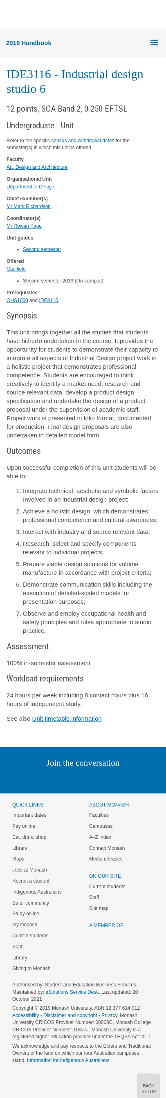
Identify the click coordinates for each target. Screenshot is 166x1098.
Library (19, 848)
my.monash (24, 925)
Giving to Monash (31, 968)
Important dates (29, 815)
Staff (17, 947)
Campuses (100, 826)
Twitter (59, 779)
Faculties (99, 815)
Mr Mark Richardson (29, 206)
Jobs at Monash (29, 870)
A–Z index (100, 837)
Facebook (74, 779)
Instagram (25, 779)
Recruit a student (30, 881)
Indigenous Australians (37, 892)
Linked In (42, 779)
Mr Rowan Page (24, 226)
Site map (98, 908)
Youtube (122, 779)
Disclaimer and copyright (70, 1015)
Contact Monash (107, 848)
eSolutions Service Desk (72, 992)
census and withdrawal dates (82, 140)
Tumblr (105, 779)
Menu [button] (10, 14)
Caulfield (16, 269)
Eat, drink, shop (29, 837)
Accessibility (25, 1015)
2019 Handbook (29, 42)
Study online (25, 913)
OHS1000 (17, 300)
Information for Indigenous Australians (68, 1060)
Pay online (23, 826)
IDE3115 (48, 300)
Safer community (30, 903)
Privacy (109, 1015)
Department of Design (30, 187)
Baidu (140, 779)
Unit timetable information (67, 718)
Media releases (105, 859)
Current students (30, 936)
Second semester (42, 249)
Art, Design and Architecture (37, 167)
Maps (18, 859)
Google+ (89, 779)
